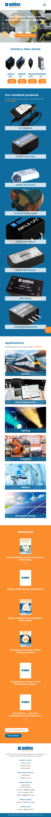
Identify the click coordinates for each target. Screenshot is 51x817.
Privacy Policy (25, 766)
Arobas (40, 815)
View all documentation (17, 730)
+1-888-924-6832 (29, 790)
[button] (25, 39)
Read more (12, 81)
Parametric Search (25, 36)
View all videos (13, 736)
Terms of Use (25, 763)
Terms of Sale (25, 768)
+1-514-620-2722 (25, 787)
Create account (25, 778)
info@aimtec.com (28, 795)
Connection (25, 775)
